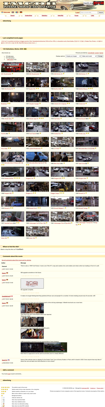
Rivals (94, 41)
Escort (83, 119)
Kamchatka (70, 41)
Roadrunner (37, 148)
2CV (59, 104)
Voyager (36, 104)
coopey (97, 53)
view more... (32, 43)
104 (32, 178)
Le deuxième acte (61, 41)
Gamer (101, 53)
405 (10, 193)
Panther (6, 178)
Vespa (57, 193)
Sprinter (40, 163)
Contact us (92, 388)
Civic (59, 133)
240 (6, 238)
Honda (56, 133)
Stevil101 (4, 360)
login (9, 374)
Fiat (55, 119)
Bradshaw (4, 104)
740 (34, 238)
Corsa (83, 163)
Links (92, 15)
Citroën (56, 104)
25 (84, 193)
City (58, 163)
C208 (92, 148)
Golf (37, 223)
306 (85, 178)
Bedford (56, 89)
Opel (80, 163)
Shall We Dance (23, 43)
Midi (60, 89)
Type (35, 119)
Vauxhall (6, 223)
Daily (6, 148)
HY (37, 119)
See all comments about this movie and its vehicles (16, 260)
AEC (2, 74)
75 (86, 74)
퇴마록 (16, 43)
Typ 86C (68, 223)
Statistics (44, 15)
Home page (6, 12)
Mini (55, 163)
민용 (12, 43)
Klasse (17, 163)
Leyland (31, 148)
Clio (35, 208)
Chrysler (31, 104)
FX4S (57, 148)
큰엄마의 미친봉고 (79, 41)
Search (13, 15)
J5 (32, 193)
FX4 (34, 89)
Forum (76, 15)
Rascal (86, 89)
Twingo (85, 208)
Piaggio (53, 193)
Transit (34, 133)
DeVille (11, 178)
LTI (55, 148)
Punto (58, 119)
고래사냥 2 (4, 41)
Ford (80, 119)
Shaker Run (88, 41)
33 (61, 74)
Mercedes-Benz (83, 148)
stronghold (91, 53)
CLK (89, 148)
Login (77, 12)
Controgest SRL (85, 388)
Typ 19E (43, 223)
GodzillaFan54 (6, 296)
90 (12, 89)
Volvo (2, 238)
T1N (45, 163)
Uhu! (30, 41)
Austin (31, 89)
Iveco (2, 148)
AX (84, 104)
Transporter (89, 222)
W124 (21, 163)
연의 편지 (8, 43)
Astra (11, 223)
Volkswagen (32, 223)
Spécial (64, 104)
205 (60, 178)
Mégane (61, 208)
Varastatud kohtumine (39, 41)
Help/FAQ (60, 15)
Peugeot (28, 178)
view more (10, 59)
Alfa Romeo (57, 74)
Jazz (84, 133)
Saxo (10, 119)
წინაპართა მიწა (51, 41)
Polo (62, 223)
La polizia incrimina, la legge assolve (18, 41)
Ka (5, 133)
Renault (81, 193)
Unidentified (28, 15)
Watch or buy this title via (12, 249)
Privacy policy (100, 388)
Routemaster (7, 74)
